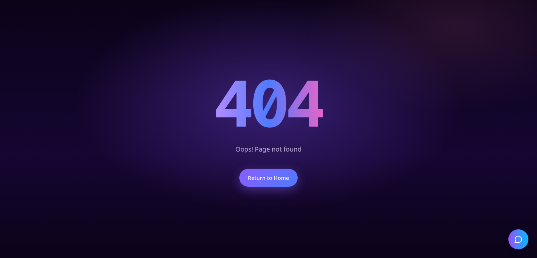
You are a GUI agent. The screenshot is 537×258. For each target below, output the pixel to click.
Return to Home (268, 177)
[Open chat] (518, 239)
